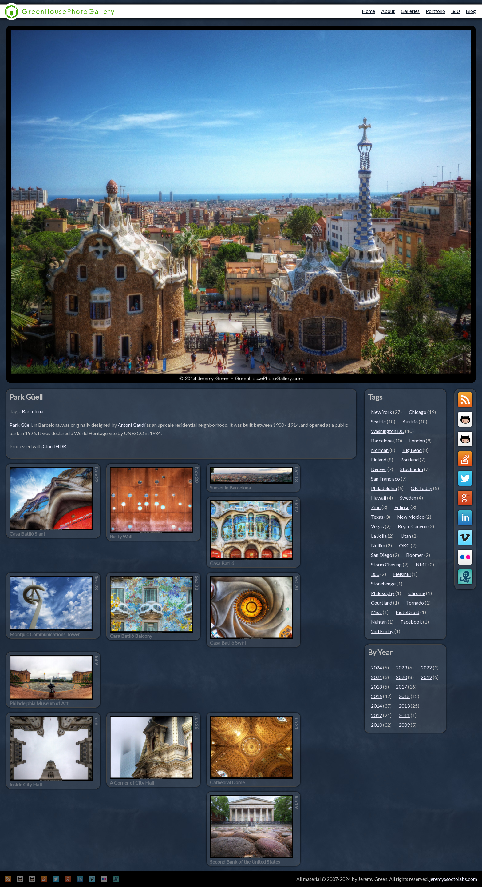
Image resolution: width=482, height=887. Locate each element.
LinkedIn (465, 517)
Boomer (414, 555)
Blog (471, 11)
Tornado (415, 602)
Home (368, 11)
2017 (401, 686)
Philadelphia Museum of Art (39, 703)
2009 (404, 725)
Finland (378, 459)
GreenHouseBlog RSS (465, 399)
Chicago (417, 412)
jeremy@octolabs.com (453, 879)
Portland (409, 459)
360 (455, 11)
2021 (376, 677)
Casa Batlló (222, 563)
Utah (406, 536)
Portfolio (435, 11)
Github (465, 419)
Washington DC (387, 431)
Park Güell (21, 425)
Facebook (411, 622)
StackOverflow (465, 458)
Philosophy (382, 593)
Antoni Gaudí (131, 425)
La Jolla (379, 536)
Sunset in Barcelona (230, 487)
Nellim (378, 545)
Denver (378, 469)
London (417, 440)
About (388, 11)
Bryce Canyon (412, 526)
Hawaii (378, 498)
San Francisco (385, 478)
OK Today (421, 488)
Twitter (465, 478)
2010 (376, 725)
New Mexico (411, 517)
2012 (376, 715)
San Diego (381, 555)
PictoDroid (407, 612)
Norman (380, 450)
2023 (401, 667)
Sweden (408, 498)
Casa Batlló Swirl (228, 642)
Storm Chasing (386, 564)
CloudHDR (54, 446)
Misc (376, 612)
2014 (376, 706)
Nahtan (379, 622)
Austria (410, 421)
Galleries (410, 11)
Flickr (465, 557)
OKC (404, 545)
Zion (376, 507)
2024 (376, 667)
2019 (426, 677)
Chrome (416, 593)
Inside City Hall (26, 784)
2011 (404, 715)
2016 (376, 696)
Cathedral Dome (227, 782)
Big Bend (412, 450)
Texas (377, 517)
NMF (421, 564)
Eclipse (401, 507)
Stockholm (411, 469)
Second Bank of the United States (245, 861)
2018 (376, 686)
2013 (404, 706)
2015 (404, 696)
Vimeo (465, 537)
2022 (426, 667)
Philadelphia (384, 488)
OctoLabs (465, 576)
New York (381, 412)
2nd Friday (382, 631)
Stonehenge (383, 583)
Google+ (465, 498)
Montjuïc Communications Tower (45, 634)
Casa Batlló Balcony (131, 635)
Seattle (378, 421)
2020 (401, 677)
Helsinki (402, 574)
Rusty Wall (121, 536)
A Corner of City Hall (132, 782)
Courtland (381, 602)
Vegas (377, 526)
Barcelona (32, 411)
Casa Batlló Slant (27, 533)
